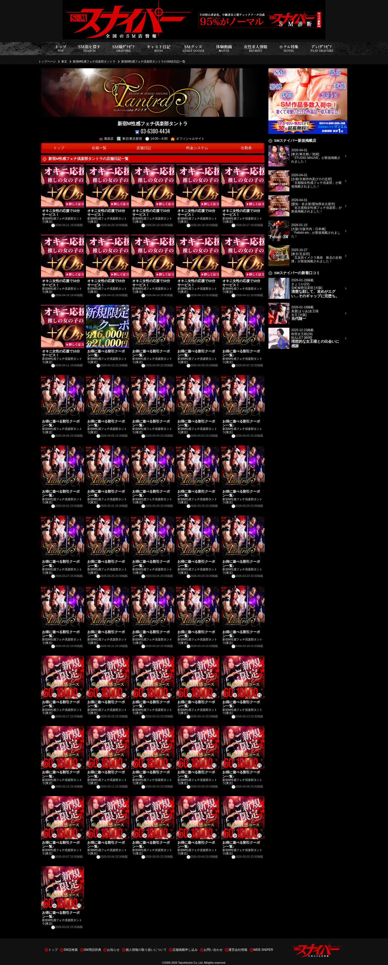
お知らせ (113, 950)
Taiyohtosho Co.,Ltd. (190, 962)
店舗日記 (143, 148)
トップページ (47, 61)
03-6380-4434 (152, 131)
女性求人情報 (255, 48)
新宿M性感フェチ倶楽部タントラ (94, 61)
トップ (61, 48)
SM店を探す (89, 48)
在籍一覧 (99, 148)
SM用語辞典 (92, 950)
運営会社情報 (237, 950)
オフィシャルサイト (188, 138)
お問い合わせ (213, 950)
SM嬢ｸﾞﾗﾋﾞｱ (123, 48)
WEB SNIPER (263, 950)
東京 (64, 61)
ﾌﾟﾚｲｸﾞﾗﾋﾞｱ (321, 48)
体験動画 (224, 48)
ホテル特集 (289, 48)
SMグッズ (193, 48)
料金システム (197, 148)
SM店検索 (71, 950)
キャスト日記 (158, 48)
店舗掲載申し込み (185, 950)
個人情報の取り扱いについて (146, 950)
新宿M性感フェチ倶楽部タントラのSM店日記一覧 (153, 61)
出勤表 (246, 148)
